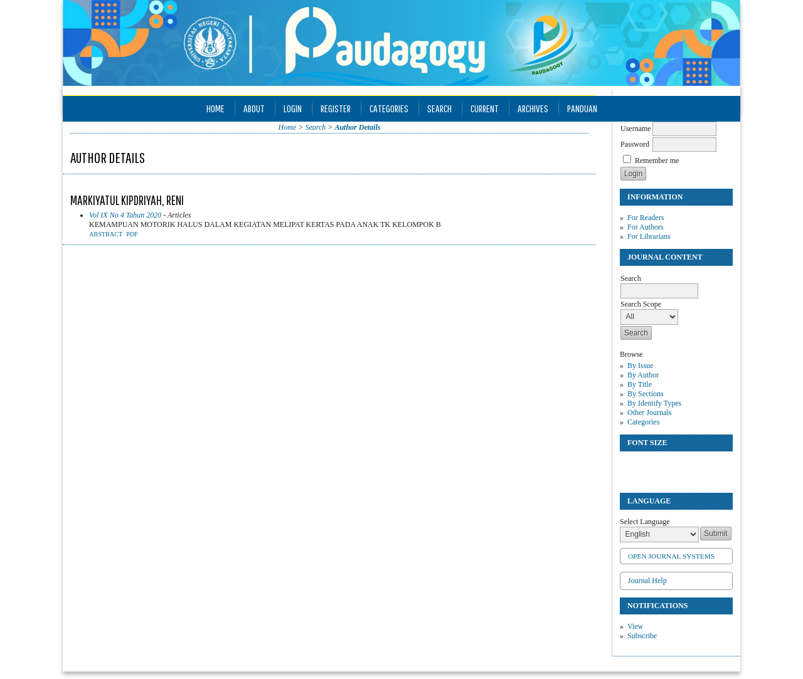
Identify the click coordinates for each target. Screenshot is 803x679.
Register (336, 108)
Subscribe (642, 635)
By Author (643, 375)
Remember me (657, 160)
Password (634, 144)
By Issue (640, 365)
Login (293, 108)
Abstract (105, 234)
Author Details (357, 127)
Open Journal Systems (671, 556)
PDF (132, 234)
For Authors (645, 227)
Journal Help (647, 580)
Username (635, 128)
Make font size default (651, 466)
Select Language (645, 521)
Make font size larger (671, 466)
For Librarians (649, 236)
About (254, 108)
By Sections (645, 393)
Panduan (582, 108)
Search (439, 108)
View (635, 626)
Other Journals (649, 412)
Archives (533, 108)
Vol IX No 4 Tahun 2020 (125, 215)
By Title (639, 384)
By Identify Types (654, 403)
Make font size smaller (631, 466)
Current (485, 108)
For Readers (645, 217)
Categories (643, 422)
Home (215, 108)
